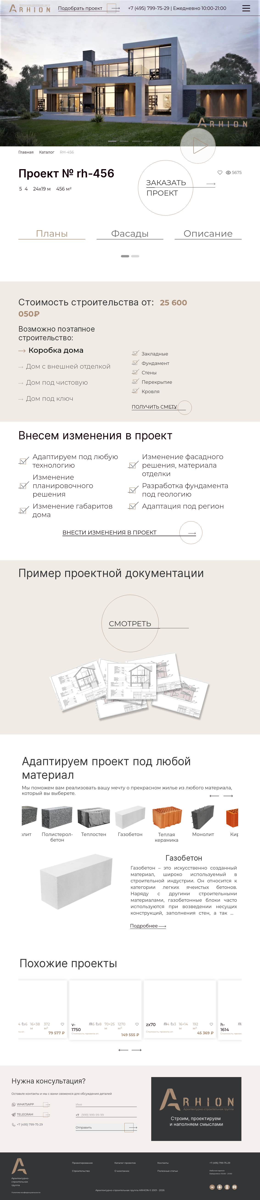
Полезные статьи (167, 1170)
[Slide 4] (148, 141)
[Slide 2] (124, 141)
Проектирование (82, 1162)
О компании (122, 1170)
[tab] (74, 350)
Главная (26, 152)
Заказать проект (169, 187)
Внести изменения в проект (129, 532)
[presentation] (214, 795)
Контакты (163, 1162)
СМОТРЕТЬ (134, 623)
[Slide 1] (112, 141)
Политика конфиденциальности (25, 1192)
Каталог (46, 152)
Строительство (81, 1170)
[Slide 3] (136, 141)
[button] (21, 1052)
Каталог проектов (125, 1162)
